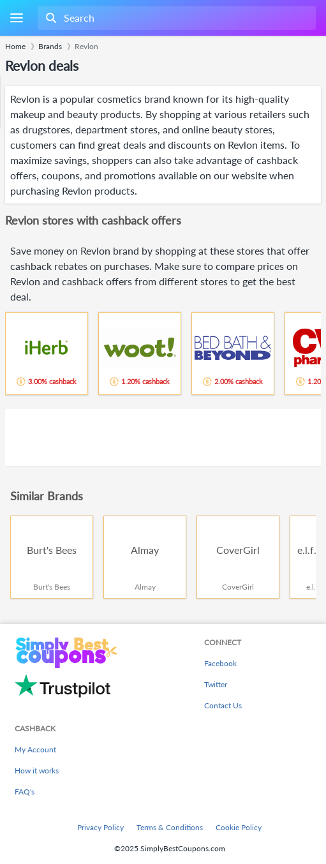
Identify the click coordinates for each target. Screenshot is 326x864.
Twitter (215, 684)
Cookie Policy (239, 827)
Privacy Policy (100, 827)
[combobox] (175, 17)
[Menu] (16, 18)
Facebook (220, 663)
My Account (35, 749)
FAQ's (24, 791)
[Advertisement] (163, 437)
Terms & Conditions (170, 827)
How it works (37, 770)
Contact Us (223, 705)
